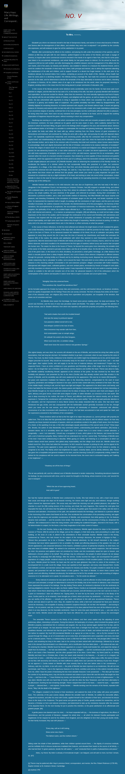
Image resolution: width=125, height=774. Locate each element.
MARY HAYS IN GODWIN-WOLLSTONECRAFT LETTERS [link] (12, 275)
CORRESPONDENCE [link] (10, 56)
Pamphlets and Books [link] (11, 72)
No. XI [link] (11, 130)
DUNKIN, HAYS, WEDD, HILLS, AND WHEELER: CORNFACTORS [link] (11, 294)
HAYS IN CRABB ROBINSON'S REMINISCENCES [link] (9, 257)
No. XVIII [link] (11, 156)
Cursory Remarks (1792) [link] (12, 77)
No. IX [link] (11, 123)
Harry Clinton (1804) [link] (13, 202)
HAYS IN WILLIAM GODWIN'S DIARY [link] (9, 264)
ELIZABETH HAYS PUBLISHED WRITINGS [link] (11, 300)
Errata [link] (11, 175)
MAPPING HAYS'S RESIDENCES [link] (9, 238)
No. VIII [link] (11, 119)
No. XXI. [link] (11, 167)
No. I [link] (10, 93)
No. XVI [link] (11, 149)
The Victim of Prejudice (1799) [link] (14, 192)
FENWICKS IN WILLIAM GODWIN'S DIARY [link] (11, 269)
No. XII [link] (11, 134)
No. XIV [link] (11, 141)
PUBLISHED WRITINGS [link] (11, 65)
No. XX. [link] (11, 164)
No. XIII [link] (11, 137)
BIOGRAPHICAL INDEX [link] (11, 52)
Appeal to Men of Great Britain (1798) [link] (13, 187)
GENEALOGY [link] (8, 234)
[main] (73, 15)
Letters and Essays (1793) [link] (13, 82)
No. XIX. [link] (11, 160)
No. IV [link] (11, 104)
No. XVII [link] (11, 153)
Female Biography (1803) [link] (12, 198)
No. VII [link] (11, 115)
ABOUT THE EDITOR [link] (10, 37)
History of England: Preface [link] (12, 207)
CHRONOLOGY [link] (9, 48)
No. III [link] (11, 100)
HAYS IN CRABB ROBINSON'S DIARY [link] (10, 251)
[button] (123, 2)
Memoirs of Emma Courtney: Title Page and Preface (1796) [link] (13, 180)
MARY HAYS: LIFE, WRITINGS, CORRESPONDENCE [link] (10, 31)
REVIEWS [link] (7, 230)
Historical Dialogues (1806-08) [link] (13, 212)
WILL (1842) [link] (7, 243)
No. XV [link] (11, 145)
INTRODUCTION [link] (9, 41)
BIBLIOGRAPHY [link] (9, 305)
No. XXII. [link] (11, 171)
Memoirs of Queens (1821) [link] (13, 225)
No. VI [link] (11, 111)
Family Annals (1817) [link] (13, 221)
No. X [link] (10, 126)
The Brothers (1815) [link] (13, 217)
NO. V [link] (11, 107)
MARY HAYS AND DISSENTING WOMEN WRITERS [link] (11, 283)
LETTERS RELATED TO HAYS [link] (11, 60)
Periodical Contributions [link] (12, 69)
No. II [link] (10, 96)
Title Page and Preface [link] (13, 88)
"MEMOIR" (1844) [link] (9, 247)
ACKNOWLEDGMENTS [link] (11, 44)
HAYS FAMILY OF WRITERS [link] (12, 288)
